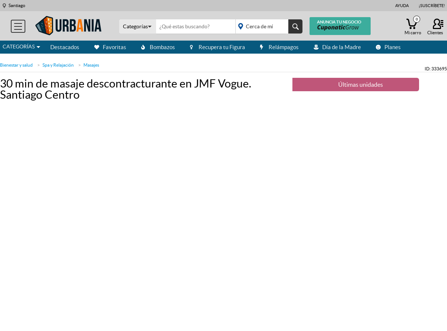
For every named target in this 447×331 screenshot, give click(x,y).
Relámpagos (279, 47)
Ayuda (402, 5)
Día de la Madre (337, 47)
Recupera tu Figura (217, 47)
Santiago (17, 5)
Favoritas (110, 47)
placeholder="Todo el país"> (267, 26)
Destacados (64, 47)
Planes (388, 47)
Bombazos (158, 47)
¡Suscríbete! (432, 5)
